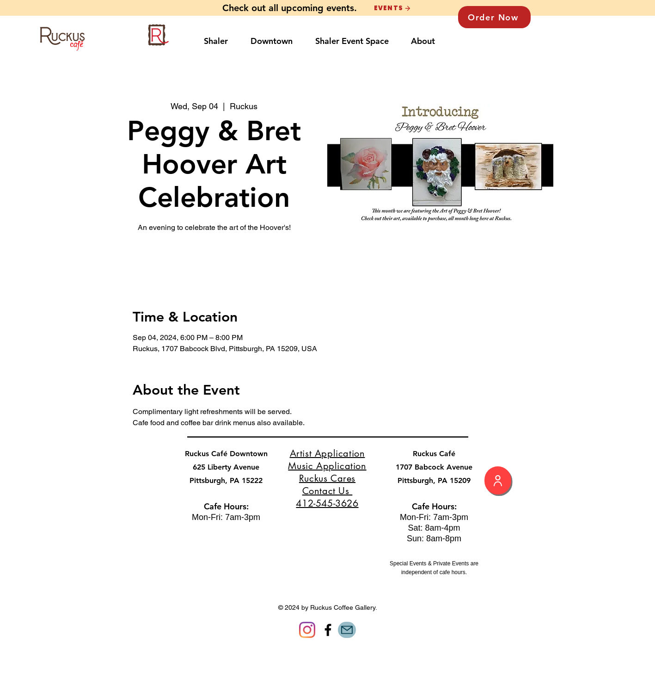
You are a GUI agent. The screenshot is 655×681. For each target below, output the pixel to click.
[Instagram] (307, 630)
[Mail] (347, 630)
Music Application (327, 466)
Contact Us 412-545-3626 (327, 497)
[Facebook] (328, 630)
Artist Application (327, 453)
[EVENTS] (392, 8)
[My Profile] (497, 480)
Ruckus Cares (327, 478)
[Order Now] (494, 17)
